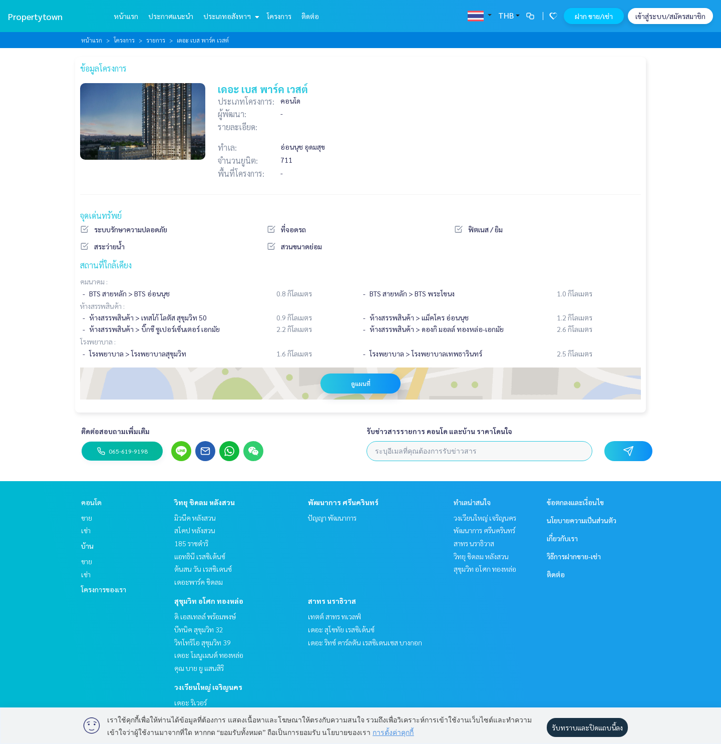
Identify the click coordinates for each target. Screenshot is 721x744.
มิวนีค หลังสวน (195, 517)
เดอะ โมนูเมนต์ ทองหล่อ (208, 654)
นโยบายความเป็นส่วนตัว (581, 520)
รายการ (155, 40)
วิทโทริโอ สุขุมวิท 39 (202, 642)
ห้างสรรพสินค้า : (102, 305)
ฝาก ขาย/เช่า (594, 16)
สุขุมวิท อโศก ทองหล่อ (208, 600)
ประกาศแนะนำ (170, 16)
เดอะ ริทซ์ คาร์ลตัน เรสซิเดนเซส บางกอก (365, 642)
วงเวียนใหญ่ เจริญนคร (208, 686)
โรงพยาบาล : (98, 341)
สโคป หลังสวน (194, 530)
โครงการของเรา (103, 589)
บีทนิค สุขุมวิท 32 (198, 629)
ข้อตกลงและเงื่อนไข (575, 502)
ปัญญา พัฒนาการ (332, 517)
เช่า (86, 530)
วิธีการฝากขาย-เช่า (574, 556)
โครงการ (279, 16)
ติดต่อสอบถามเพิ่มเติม (115, 431)
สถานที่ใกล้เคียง (106, 265)
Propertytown (35, 16)
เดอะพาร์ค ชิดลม (198, 581)
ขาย (86, 517)
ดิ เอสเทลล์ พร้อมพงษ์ (205, 616)
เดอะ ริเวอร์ (190, 702)
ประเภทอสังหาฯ (230, 16)
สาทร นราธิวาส (332, 600)
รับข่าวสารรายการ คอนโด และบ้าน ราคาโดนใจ (439, 431)
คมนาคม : (94, 281)
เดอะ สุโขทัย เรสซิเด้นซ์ (341, 629)
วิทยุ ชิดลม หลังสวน (204, 502)
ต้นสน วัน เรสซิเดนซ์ (203, 568)
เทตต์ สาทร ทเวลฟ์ (334, 616)
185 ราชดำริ (191, 543)
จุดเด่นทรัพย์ (101, 215)
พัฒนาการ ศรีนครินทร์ (343, 502)
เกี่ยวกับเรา (562, 538)
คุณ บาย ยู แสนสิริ (199, 667)
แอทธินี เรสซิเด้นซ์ (199, 556)
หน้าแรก (126, 16)
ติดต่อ (310, 16)
